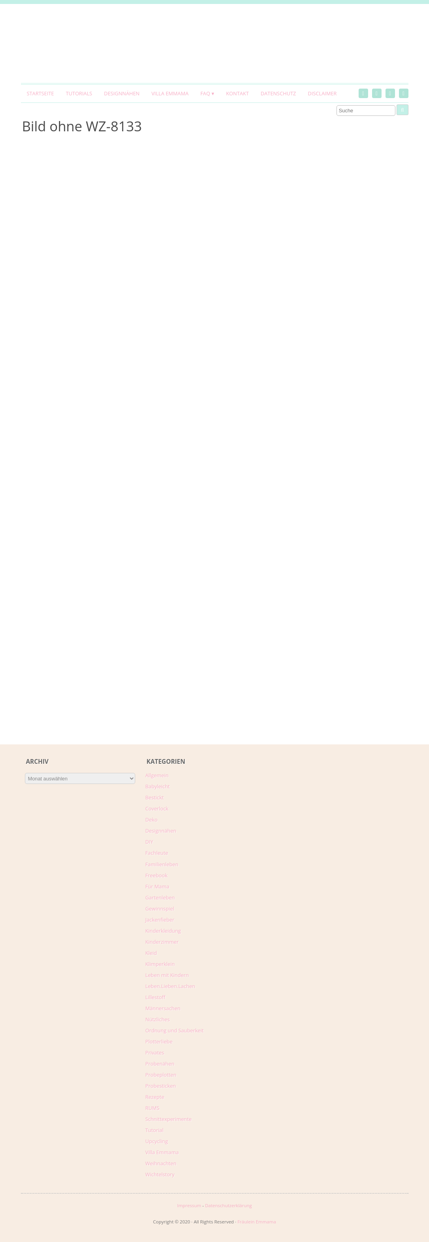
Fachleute (157, 852)
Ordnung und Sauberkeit (175, 1030)
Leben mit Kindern (167, 975)
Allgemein (157, 775)
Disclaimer (322, 93)
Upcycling (157, 1141)
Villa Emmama (170, 93)
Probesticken (161, 1085)
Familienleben (162, 864)
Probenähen (160, 1063)
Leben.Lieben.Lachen (170, 986)
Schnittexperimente (169, 1119)
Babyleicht (158, 786)
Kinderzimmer (162, 941)
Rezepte (155, 1096)
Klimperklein (160, 963)
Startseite (40, 93)
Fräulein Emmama (256, 1222)
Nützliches (158, 1019)
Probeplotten (161, 1074)
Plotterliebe (159, 1041)
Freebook (157, 875)
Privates (155, 1052)
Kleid (151, 952)
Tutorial (155, 1130)
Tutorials (79, 93)
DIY (149, 841)
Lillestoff (156, 997)
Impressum (189, 1205)
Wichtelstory (160, 1174)
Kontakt (237, 93)
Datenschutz (278, 93)
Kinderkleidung (163, 930)
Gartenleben (160, 897)
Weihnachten (161, 1163)
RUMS (153, 1107)
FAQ (205, 93)
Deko (152, 819)
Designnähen (122, 93)
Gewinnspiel (160, 908)
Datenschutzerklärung (228, 1205)
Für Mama (158, 886)
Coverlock (157, 808)
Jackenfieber (160, 919)
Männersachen (163, 1008)
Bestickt (155, 797)
